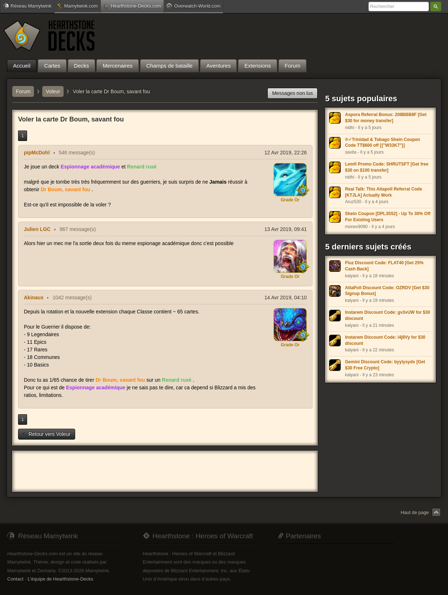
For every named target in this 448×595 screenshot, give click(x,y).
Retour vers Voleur (45, 434)
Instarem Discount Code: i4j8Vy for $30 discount (385, 340)
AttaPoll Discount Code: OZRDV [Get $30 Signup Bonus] (387, 290)
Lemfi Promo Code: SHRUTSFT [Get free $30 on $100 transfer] (386, 167)
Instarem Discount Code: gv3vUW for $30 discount (387, 315)
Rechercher (435, 6)
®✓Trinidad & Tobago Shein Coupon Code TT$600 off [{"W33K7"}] (382, 142)
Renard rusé (142, 167)
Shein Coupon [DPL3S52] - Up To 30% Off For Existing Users (387, 216)
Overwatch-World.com (193, 6)
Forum (23, 91)
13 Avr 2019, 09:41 (285, 229)
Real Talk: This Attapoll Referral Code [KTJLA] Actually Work (383, 192)
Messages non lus (292, 93)
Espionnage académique (90, 167)
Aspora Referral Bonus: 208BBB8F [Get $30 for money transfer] (385, 117)
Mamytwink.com (77, 6)
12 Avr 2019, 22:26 (285, 152)
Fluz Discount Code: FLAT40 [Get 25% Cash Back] (384, 265)
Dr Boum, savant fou (65, 189)
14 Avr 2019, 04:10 (285, 297)
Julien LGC (37, 229)
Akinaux (33, 297)
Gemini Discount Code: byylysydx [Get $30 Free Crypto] (385, 365)
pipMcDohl (37, 152)
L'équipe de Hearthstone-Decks (60, 579)
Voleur (53, 91)
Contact (15, 579)
